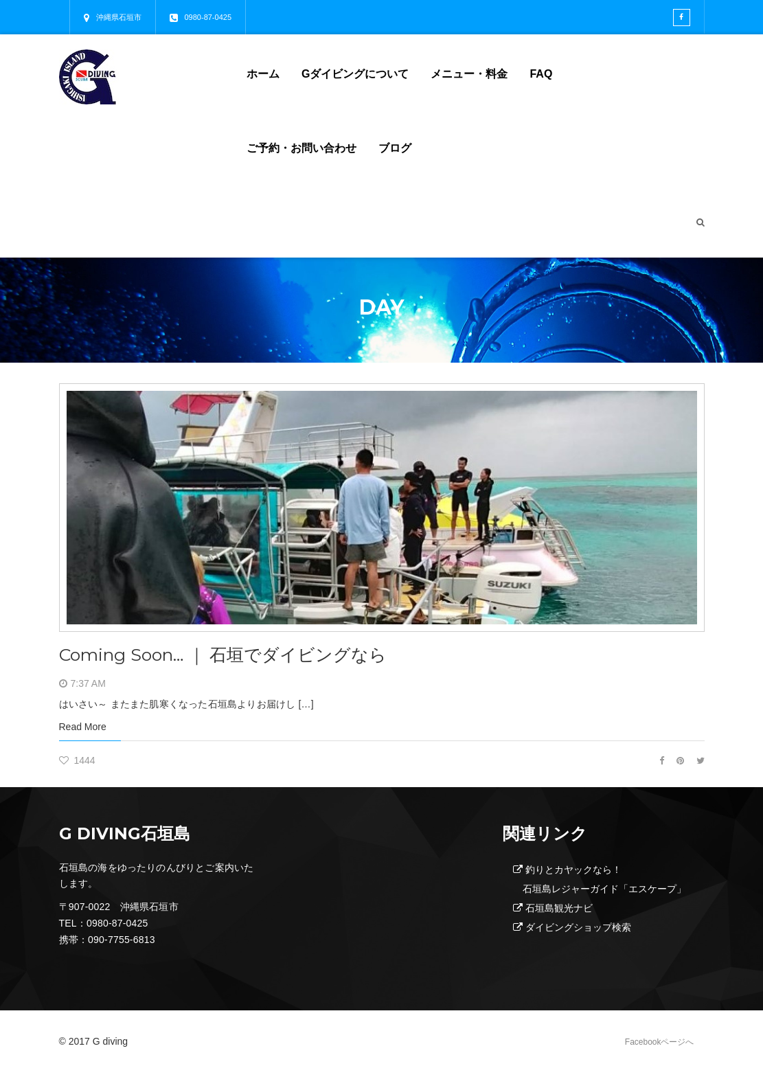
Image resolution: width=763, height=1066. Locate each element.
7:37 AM (88, 683)
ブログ (394, 148)
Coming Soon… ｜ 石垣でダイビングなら (223, 654)
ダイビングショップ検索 (578, 927)
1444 (77, 760)
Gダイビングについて (355, 74)
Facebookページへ (659, 1042)
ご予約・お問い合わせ (301, 148)
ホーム (263, 74)
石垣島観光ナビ (559, 908)
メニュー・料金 (469, 74)
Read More (82, 726)
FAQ (540, 74)
